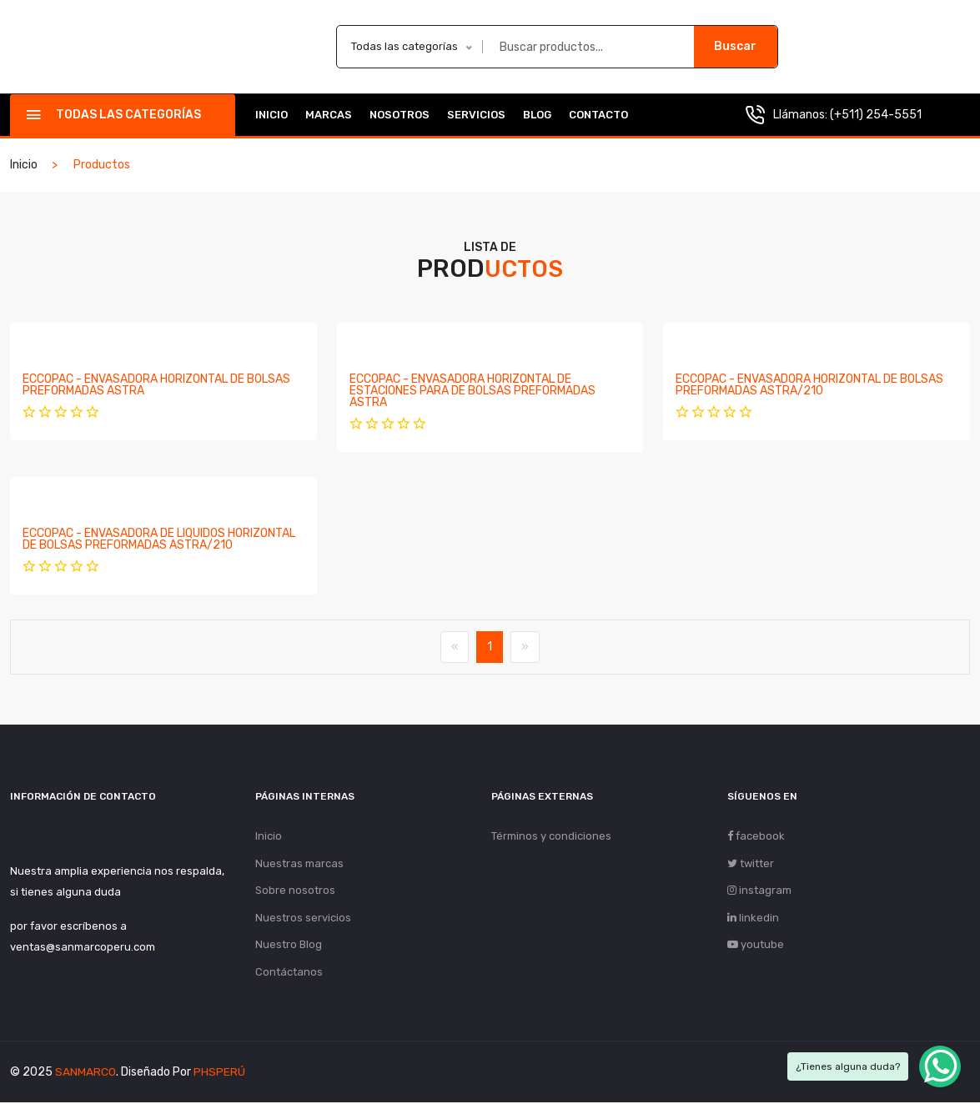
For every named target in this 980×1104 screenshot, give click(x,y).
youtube (755, 946)
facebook (756, 836)
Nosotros (399, 114)
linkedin (753, 918)
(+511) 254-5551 (876, 115)
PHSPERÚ (219, 1073)
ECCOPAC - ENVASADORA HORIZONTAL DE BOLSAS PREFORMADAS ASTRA (156, 385)
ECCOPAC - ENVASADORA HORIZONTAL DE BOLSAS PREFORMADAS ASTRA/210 (809, 385)
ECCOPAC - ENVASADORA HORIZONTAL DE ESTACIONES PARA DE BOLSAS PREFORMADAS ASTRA (472, 390)
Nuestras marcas (299, 863)
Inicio (271, 114)
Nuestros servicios (303, 918)
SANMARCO (85, 1073)
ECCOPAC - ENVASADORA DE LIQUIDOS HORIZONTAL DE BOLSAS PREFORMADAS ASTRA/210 (159, 539)
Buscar (735, 46)
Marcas (328, 114)
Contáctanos (289, 973)
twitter (750, 863)
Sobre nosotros (295, 891)
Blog (537, 114)
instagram (759, 891)
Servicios (476, 114)
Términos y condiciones (551, 836)
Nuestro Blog (288, 946)
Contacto (598, 114)
